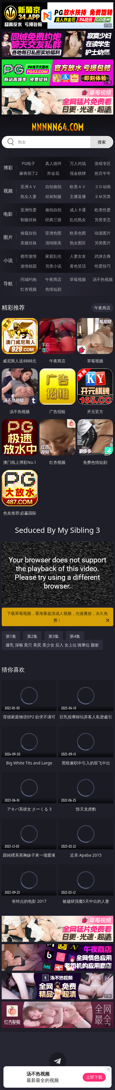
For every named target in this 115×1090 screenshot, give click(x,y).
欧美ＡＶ (78, 186)
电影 (8, 214)
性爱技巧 (103, 266)
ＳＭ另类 (103, 196)
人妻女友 (78, 256)
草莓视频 (78, 279)
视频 (8, 191)
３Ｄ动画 (103, 186)
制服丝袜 (28, 219)
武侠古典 (103, 256)
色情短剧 (53, 289)
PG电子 (28, 163)
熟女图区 (78, 243)
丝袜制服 (53, 196)
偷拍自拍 (53, 209)
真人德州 (53, 163)
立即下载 (94, 1077)
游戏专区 (103, 163)
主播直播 (78, 196)
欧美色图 (78, 233)
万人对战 (78, 163)
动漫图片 (103, 233)
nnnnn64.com (57, 127)
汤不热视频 (103, 279)
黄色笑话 (78, 266)
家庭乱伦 (53, 256)
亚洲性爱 (28, 209)
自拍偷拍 (53, 186)
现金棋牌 (78, 173)
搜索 (102, 142)
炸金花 (53, 173)
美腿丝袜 (28, 243)
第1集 (11, 636)
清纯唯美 (53, 243)
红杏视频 (28, 289)
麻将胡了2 (28, 173)
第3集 (53, 636)
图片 (8, 237)
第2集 (32, 636)
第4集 (75, 636)
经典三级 (53, 219)
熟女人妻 (28, 196)
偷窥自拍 (28, 233)
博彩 (8, 167)
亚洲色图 (53, 233)
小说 (8, 260)
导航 (8, 283)
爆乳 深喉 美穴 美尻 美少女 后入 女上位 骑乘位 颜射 (52, 645)
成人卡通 (78, 209)
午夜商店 (53, 279)
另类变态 (103, 219)
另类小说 (53, 266)
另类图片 (103, 243)
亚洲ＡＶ (28, 186)
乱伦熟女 (78, 219)
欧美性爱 (103, 209)
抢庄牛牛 (103, 173)
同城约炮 (28, 279)
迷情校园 (28, 266)
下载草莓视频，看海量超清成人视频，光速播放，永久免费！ (58, 617)
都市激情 (28, 256)
